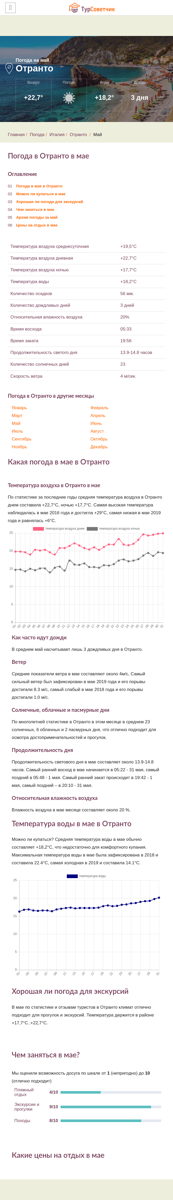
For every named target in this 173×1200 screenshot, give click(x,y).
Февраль (100, 407)
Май (16, 423)
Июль (17, 431)
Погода (37, 134)
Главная (16, 134)
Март (17, 415)
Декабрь (99, 446)
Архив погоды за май (37, 217)
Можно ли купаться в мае (40, 194)
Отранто (78, 134)
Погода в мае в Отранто (39, 186)
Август (97, 431)
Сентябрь (22, 439)
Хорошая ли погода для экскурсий (49, 201)
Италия (57, 134)
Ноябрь (19, 446)
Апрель (98, 415)
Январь (19, 407)
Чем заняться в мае (35, 209)
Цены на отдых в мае (37, 225)
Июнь (96, 423)
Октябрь (99, 439)
